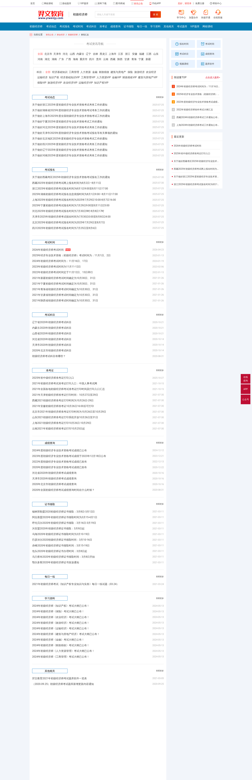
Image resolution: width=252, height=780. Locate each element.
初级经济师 (73, 35)
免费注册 (199, 3)
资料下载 (101, 3)
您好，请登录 (184, 3)
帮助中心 (216, 3)
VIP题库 (83, 3)
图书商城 (119, 3)
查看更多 (160, 97)
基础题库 (65, 3)
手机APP (155, 3)
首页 (32, 3)
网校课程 (47, 3)
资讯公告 (137, 3)
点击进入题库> (212, 77)
